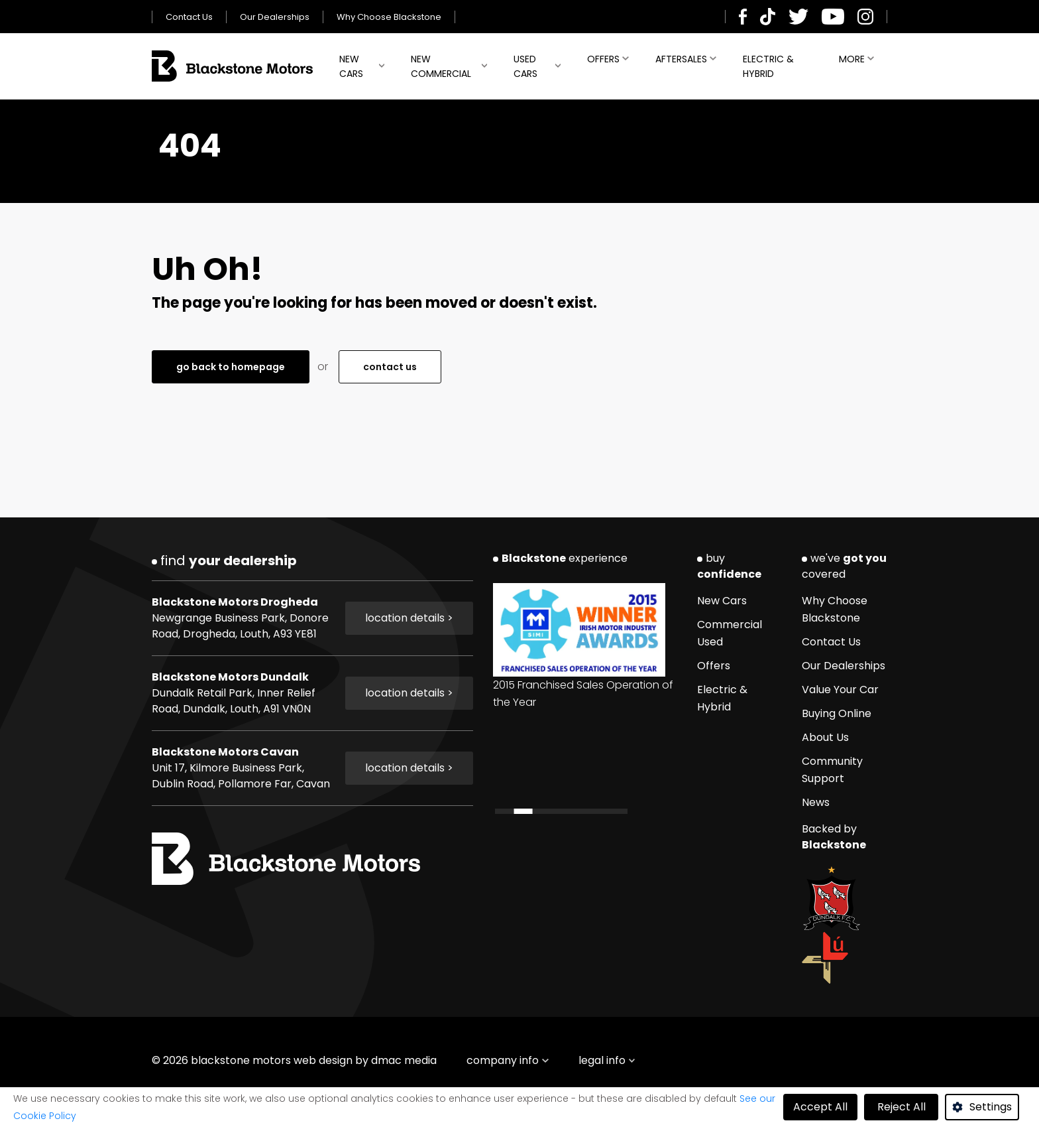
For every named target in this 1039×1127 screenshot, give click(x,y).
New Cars (351, 66)
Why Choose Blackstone (389, 17)
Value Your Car (840, 689)
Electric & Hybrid (768, 66)
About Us (825, 737)
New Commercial (441, 66)
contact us (390, 366)
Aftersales (681, 59)
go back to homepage (230, 366)
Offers (603, 59)
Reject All (901, 1106)
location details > (409, 618)
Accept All (820, 1106)
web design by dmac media (365, 1060)
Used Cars (525, 66)
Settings (990, 1106)
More (852, 59)
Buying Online (836, 713)
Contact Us (189, 17)
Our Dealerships (274, 17)
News (816, 802)
